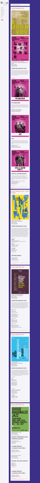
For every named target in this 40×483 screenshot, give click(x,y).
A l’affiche (2, 8)
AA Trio (17, 400)
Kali (22, 400)
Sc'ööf (26, 330)
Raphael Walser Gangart (17, 479)
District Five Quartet (20, 400)
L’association (2, 7)
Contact (1, 16)
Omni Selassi (24, 400)
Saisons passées (2, 10)
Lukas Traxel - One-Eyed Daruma (22, 330)
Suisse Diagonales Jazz (17, 8)
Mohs (25, 330)
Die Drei (18, 330)
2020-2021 (15, 330)
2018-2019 (15, 400)
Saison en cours (2, 9)
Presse (1, 17)
